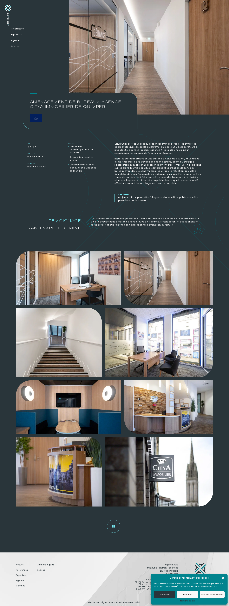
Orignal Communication (112, 602)
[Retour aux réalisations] (113, 526)
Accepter (164, 594)
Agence (15, 40)
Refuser (187, 594)
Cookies (41, 570)
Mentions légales (187, 601)
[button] (223, 577)
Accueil (20, 564)
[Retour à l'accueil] (8, 16)
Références (17, 28)
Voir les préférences (212, 594)
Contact (15, 46)
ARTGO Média (134, 602)
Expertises (16, 34)
